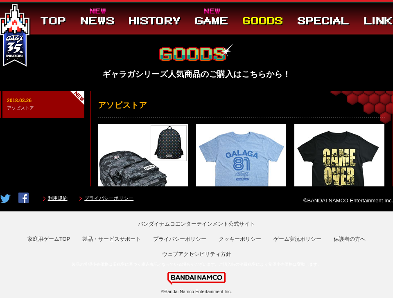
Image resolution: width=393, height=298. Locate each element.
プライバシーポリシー (108, 198)
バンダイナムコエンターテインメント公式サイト (196, 224)
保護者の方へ (350, 239)
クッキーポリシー (240, 239)
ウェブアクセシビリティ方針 (196, 254)
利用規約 (58, 198)
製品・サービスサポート (111, 239)
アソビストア (42, 103)
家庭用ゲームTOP (48, 239)
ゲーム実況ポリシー (297, 239)
